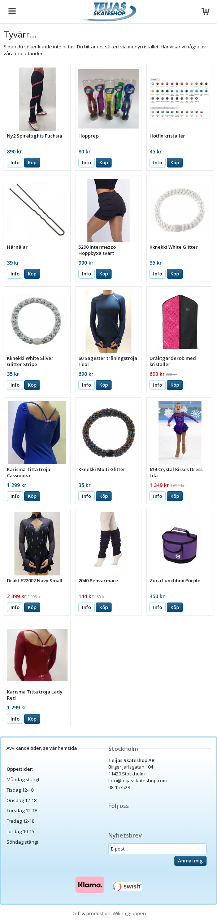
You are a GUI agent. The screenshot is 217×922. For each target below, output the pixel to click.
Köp (32, 162)
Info (14, 162)
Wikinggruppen (129, 913)
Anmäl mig (190, 860)
